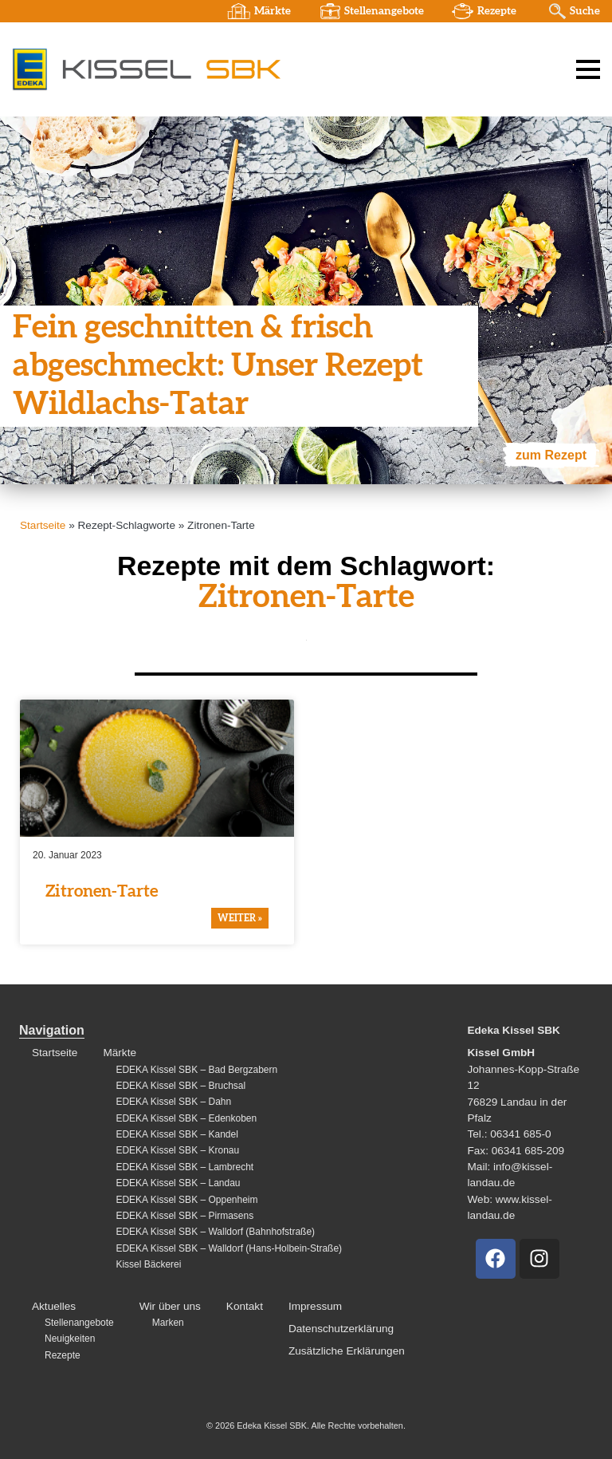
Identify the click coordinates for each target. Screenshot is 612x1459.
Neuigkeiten (70, 1338)
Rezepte (496, 11)
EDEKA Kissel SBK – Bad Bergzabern (196, 1069)
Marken (168, 1322)
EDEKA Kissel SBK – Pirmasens (184, 1215)
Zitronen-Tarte (101, 891)
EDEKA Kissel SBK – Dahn (173, 1101)
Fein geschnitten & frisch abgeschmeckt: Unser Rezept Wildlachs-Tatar (218, 366)
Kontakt (244, 1306)
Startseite (42, 525)
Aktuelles (54, 1306)
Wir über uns (170, 1306)
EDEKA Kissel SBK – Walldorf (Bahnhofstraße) (215, 1231)
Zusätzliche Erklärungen (346, 1351)
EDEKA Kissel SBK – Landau (178, 1183)
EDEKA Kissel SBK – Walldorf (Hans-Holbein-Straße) (229, 1248)
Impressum (315, 1306)
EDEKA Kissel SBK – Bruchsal (180, 1085)
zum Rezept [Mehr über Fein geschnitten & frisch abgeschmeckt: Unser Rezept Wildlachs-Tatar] (551, 455)
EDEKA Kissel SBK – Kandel (176, 1134)
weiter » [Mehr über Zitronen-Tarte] (240, 918)
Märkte (272, 11)
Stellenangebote (384, 11)
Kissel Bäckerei (148, 1264)
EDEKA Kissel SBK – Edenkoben (186, 1118)
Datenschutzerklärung (341, 1329)
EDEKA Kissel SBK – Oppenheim (186, 1199)
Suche (585, 11)
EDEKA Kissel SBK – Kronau (177, 1150)
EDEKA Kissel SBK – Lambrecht (184, 1167)
